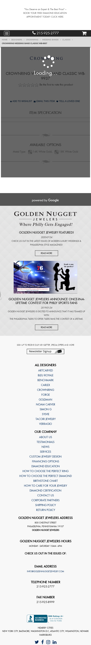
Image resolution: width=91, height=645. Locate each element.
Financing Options (45, 461)
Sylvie (45, 414)
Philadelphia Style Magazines (46, 245)
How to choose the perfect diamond (45, 476)
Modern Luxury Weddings (65, 241)
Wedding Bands (51, 40)
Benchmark (45, 380)
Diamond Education (45, 466)
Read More (46, 253)
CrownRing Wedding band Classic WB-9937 (24, 43)
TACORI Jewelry (46, 419)
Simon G (45, 409)
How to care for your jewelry (45, 485)
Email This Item (44, 101)
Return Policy (45, 510)
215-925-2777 (45, 33)
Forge (45, 394)
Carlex (45, 385)
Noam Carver (45, 404)
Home (6, 40)
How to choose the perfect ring (45, 471)
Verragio (45, 424)
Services (45, 451)
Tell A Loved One (68, 101)
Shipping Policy (45, 505)
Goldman (45, 399)
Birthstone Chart (45, 481)
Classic (67, 40)
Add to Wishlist (21, 101)
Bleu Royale (45, 375)
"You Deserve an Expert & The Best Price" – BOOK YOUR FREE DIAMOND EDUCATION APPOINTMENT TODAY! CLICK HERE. (45, 13)
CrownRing (33, 40)
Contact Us (45, 495)
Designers (18, 40)
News (45, 447)
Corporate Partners (45, 500)
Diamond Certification (45, 490)
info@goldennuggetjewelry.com (45, 571)
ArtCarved (45, 370)
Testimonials (45, 442)
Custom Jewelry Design (45, 456)
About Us (45, 437)
